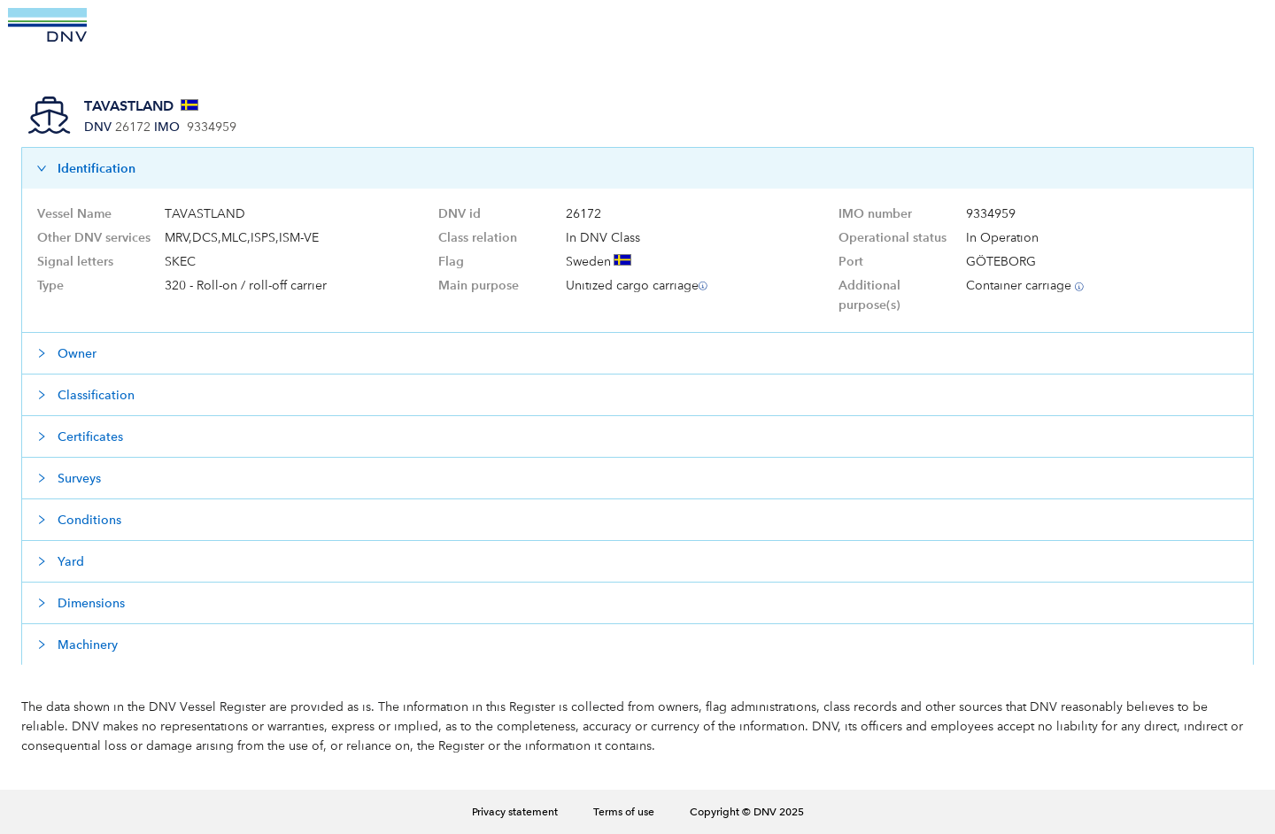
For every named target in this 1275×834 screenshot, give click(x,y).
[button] (637, 168)
